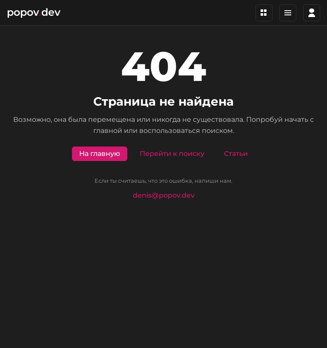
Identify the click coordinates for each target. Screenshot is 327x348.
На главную (99, 154)
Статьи (236, 154)
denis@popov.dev (164, 195)
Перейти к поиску (172, 154)
